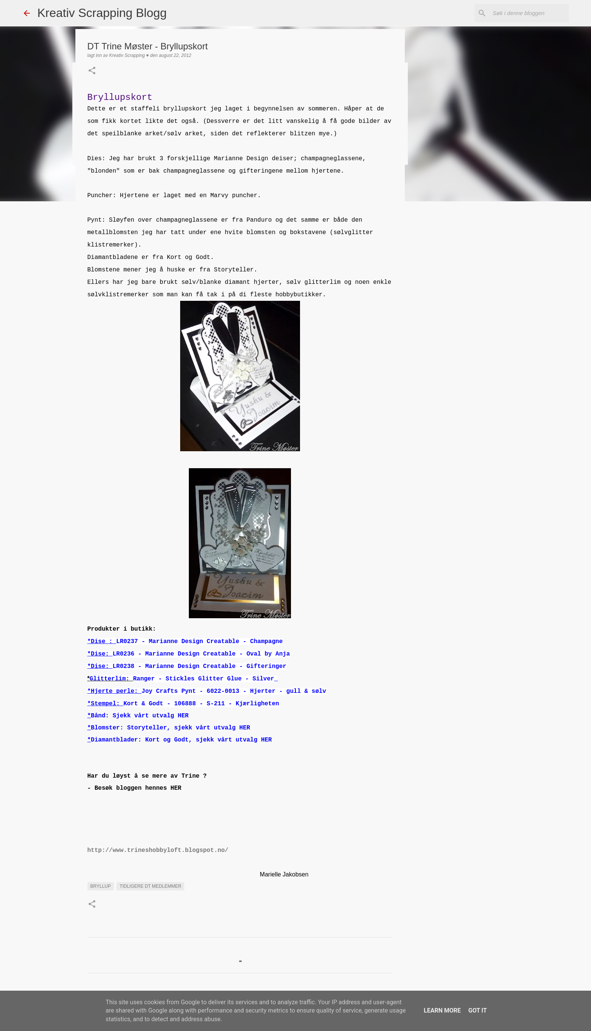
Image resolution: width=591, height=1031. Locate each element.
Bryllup (100, 886)
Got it (477, 1010)
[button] (91, 71)
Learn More (442, 1010)
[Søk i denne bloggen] (529, 13)
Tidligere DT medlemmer (150, 886)
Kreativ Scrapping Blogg (102, 13)
